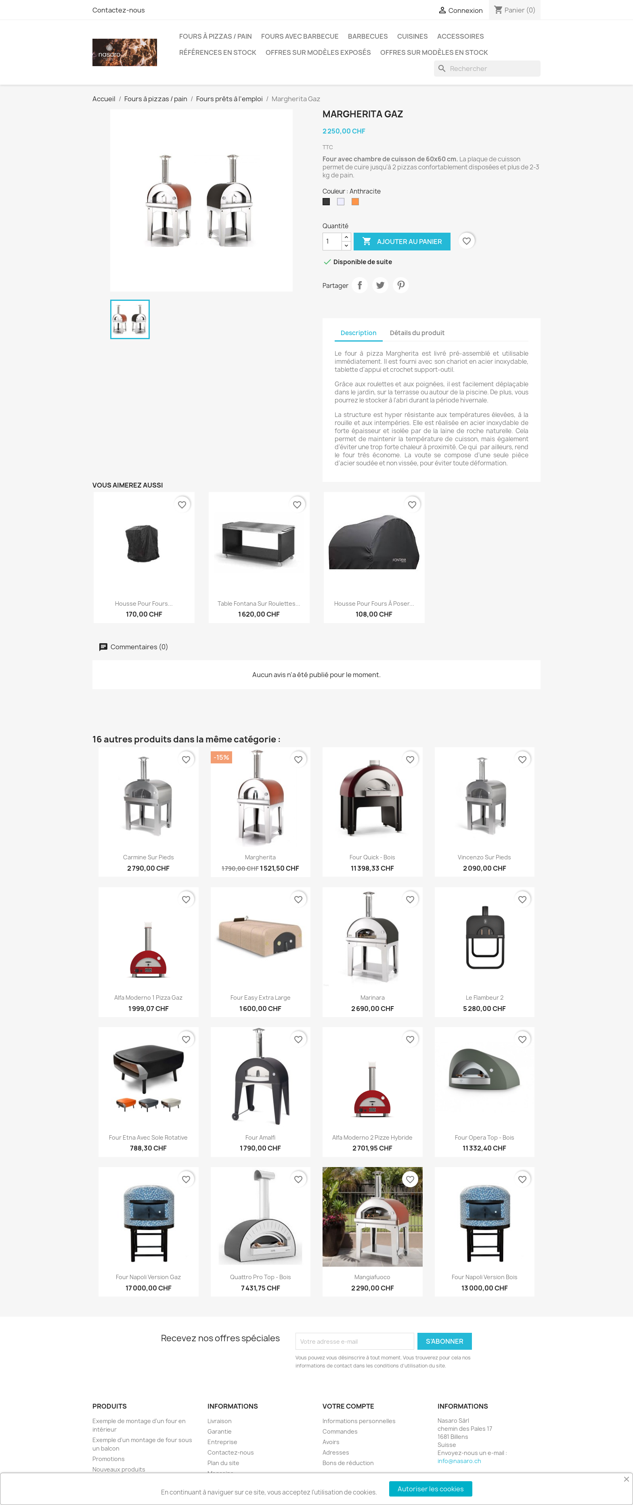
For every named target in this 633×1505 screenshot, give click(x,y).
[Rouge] (357, 203)
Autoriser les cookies (431, 1488)
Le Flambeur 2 (484, 997)
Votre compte (348, 1406)
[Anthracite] (328, 203)
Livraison (220, 1421)
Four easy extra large (261, 997)
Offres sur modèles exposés (318, 52)
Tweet (380, 285)
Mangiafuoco (372, 1277)
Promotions (108, 1459)
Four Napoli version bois (485, 1277)
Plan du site (223, 1463)
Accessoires (460, 36)
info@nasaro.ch (459, 1461)
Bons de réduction (348, 1463)
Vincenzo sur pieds (484, 857)
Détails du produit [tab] (417, 333)
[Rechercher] (487, 68)
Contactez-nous (118, 10)
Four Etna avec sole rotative (148, 1137)
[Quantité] (332, 241)
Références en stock (217, 52)
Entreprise (222, 1442)
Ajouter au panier (402, 241)
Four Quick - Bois (372, 857)
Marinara (373, 997)
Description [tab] (359, 333)
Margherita (260, 857)
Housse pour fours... (144, 603)
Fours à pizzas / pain (215, 36)
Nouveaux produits (118, 1469)
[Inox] (342, 203)
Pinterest (401, 285)
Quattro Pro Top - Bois (260, 1277)
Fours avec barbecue (300, 36)
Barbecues (368, 36)
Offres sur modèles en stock (434, 52)
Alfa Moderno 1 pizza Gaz (148, 997)
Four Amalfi (260, 1137)
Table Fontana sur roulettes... (259, 603)
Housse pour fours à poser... (374, 603)
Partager (360, 285)
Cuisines (412, 36)
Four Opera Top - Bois (484, 1137)
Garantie (220, 1431)
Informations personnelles (359, 1421)
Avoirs (331, 1442)
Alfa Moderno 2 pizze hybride (372, 1137)
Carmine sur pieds (148, 857)
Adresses (336, 1452)
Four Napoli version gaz (148, 1277)
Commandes (340, 1431)
